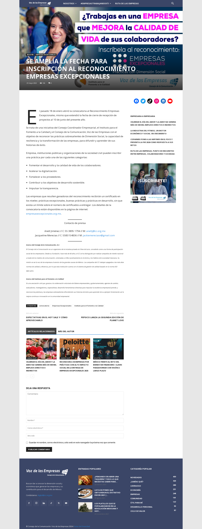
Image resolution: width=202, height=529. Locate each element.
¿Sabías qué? (32, 358)
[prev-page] (28, 376)
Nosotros (70, 3)
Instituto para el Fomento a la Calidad (88, 306)
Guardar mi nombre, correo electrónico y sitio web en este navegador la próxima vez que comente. (72, 442)
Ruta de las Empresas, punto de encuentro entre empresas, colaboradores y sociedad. (152, 152)
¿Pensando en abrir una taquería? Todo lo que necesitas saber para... (107, 479)
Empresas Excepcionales (46, 55)
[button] (172, 3)
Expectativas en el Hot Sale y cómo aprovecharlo (46, 319)
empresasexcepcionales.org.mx (43, 213)
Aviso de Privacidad (82, 526)
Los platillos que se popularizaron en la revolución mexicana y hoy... (106, 507)
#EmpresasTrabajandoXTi (96, 3)
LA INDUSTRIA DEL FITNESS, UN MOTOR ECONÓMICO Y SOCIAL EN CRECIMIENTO (148, 132)
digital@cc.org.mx (45, 495)
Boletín (30, 55)
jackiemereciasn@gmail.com (99, 235)
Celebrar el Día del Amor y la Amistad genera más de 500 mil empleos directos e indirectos (153, 123)
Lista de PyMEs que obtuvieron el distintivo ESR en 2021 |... (107, 492)
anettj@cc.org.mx (95, 231)
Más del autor (66, 331)
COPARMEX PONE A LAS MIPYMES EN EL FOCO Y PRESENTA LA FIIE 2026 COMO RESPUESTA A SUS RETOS (151, 142)
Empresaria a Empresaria (142, 116)
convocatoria (44, 306)
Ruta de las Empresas (127, 3)
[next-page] (32, 376)
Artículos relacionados (41, 331)
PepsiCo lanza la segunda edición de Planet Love (102, 319)
